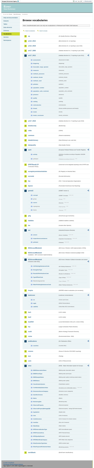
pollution (35, 84)
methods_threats (38, 77)
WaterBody (36, 426)
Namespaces (7, 40)
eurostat (31, 176)
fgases (30, 186)
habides (31, 220)
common (31, 135)
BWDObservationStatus (39, 370)
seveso (30, 351)
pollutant (35, 242)
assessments (36, 60)
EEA (11, 1)
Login (76, 1)
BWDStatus (36, 380)
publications (32, 341)
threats (35, 108)
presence (35, 94)
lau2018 (31, 322)
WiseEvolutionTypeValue (40, 443)
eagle (34, 303)
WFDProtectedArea (38, 432)
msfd (30, 331)
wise (29, 366)
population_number (38, 87)
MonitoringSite (37, 401)
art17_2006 (32, 50)
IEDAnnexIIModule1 (35, 248)
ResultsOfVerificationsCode (41, 273)
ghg (29, 216)
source (35, 202)
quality (35, 98)
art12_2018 (32, 46)
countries (35, 345)
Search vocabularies (30, 30)
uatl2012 (35, 306)
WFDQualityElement (38, 436)
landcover (31, 295)
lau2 (29, 317)
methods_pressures (38, 73)
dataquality (32, 145)
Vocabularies (7, 34)
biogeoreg (36, 63)
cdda (29, 130)
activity (35, 154)
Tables (5, 24)
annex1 (35, 235)
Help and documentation (10, 17)
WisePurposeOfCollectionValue (42, 446)
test (29, 356)
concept (35, 195)
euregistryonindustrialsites (37, 171)
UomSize (35, 422)
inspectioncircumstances (40, 238)
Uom (34, 415)
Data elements (7, 27)
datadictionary (33, 140)
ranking (35, 101)
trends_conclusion (38, 115)
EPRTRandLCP (33, 164)
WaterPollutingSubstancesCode (42, 284)
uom (29, 361)
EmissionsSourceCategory (40, 391)
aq (29, 36)
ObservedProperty (38, 405)
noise (30, 336)
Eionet (10, 14)
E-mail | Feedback (8, 462)
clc (34, 299)
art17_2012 (32, 55)
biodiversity (32, 126)
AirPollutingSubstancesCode (41, 266)
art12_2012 (32, 41)
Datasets (6, 21)
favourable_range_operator (40, 67)
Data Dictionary (17, 14)
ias (29, 225)
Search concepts (43, 30)
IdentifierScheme (38, 394)
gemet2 (30, 190)
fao (29, 181)
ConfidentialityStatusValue (40, 387)
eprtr (29, 150)
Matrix (35, 398)
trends (35, 112)
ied (29, 230)
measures (36, 70)
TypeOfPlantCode (38, 277)
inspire (30, 290)
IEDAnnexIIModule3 (35, 253)
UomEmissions (37, 419)
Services (5, 37)
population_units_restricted (41, 91)
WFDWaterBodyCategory (40, 439)
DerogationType (37, 270)
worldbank (31, 452)
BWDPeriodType (37, 373)
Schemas (6, 30)
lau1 (29, 312)
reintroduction (37, 105)
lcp (29, 326)
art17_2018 (32, 121)
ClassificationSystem (39, 384)
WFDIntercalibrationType (40, 429)
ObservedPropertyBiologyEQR (41, 408)
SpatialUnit (36, 412)
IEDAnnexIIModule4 (35, 259)
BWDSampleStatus (38, 377)
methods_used (37, 80)
